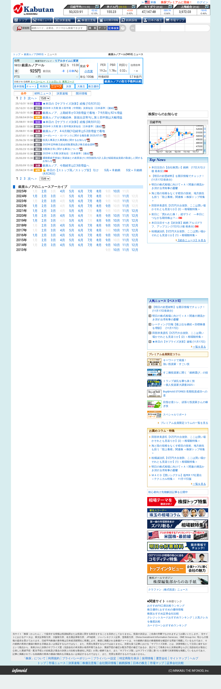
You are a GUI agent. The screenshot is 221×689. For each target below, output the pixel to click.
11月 (125, 196)
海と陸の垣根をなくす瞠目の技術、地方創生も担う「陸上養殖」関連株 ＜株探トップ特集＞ (178, 197)
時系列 (44, 86)
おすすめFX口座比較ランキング (166, 605)
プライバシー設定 (104, 658)
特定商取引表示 (129, 658)
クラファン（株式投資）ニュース (168, 589)
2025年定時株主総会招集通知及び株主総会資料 (70, 144)
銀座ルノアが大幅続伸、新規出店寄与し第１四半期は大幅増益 (82, 117)
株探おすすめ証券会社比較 (163, 613)
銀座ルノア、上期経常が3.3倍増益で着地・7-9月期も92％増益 (82, 112)
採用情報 (147, 658)
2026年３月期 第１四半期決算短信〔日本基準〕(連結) (74, 126)
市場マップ (177, 20)
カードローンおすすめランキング (167, 625)
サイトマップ (178, 658)
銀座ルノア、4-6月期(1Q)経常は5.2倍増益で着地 (74, 131)
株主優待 (93, 86)
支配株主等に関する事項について (63, 149)
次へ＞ (32, 98)
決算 (68, 86)
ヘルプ (194, 658)
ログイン (202, 2)
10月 (116, 191)
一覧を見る (199, 346)
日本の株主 (155, 20)
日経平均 (76, 6)
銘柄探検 (131, 20)
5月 (71, 191)
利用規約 (54, 658)
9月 (108, 206)
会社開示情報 (111, 20)
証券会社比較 (175, 663)
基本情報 (19, 86)
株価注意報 (89, 20)
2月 (44, 191)
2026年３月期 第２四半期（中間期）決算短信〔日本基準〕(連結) (80, 108)
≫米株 (148, 2)
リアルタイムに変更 (66, 60)
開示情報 (81, 93)
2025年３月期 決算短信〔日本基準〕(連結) (68, 153)
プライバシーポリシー (76, 658)
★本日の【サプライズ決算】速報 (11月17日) (178, 341)
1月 (35, 196)
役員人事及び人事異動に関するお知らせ (66, 140)
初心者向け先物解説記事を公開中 (168, 492)
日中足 (205, 132)
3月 (53, 196)
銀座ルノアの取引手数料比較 (123, 81)
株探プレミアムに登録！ (176, 2)
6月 (80, 191)
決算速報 (65, 20)
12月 (134, 211)
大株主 (81, 86)
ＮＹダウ (150, 6)
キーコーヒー (37, 81)
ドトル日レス (53, 81)
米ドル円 (112, 6)
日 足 (205, 147)
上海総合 (186, 6)
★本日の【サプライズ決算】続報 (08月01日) (71, 122)
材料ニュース (42, 93)
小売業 (88, 71)
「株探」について (34, 658)
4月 (62, 191)
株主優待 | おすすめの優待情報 (165, 609)
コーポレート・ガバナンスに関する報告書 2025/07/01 (74, 135)
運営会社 (161, 658)
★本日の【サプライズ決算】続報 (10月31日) (71, 103)
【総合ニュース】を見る (191, 240)
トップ (23, 20)
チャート (31, 86)
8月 (99, 191)
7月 (90, 191)
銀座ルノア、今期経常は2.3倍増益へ (66, 165)
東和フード (68, 81)
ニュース (56, 86)
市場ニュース (44, 20)
